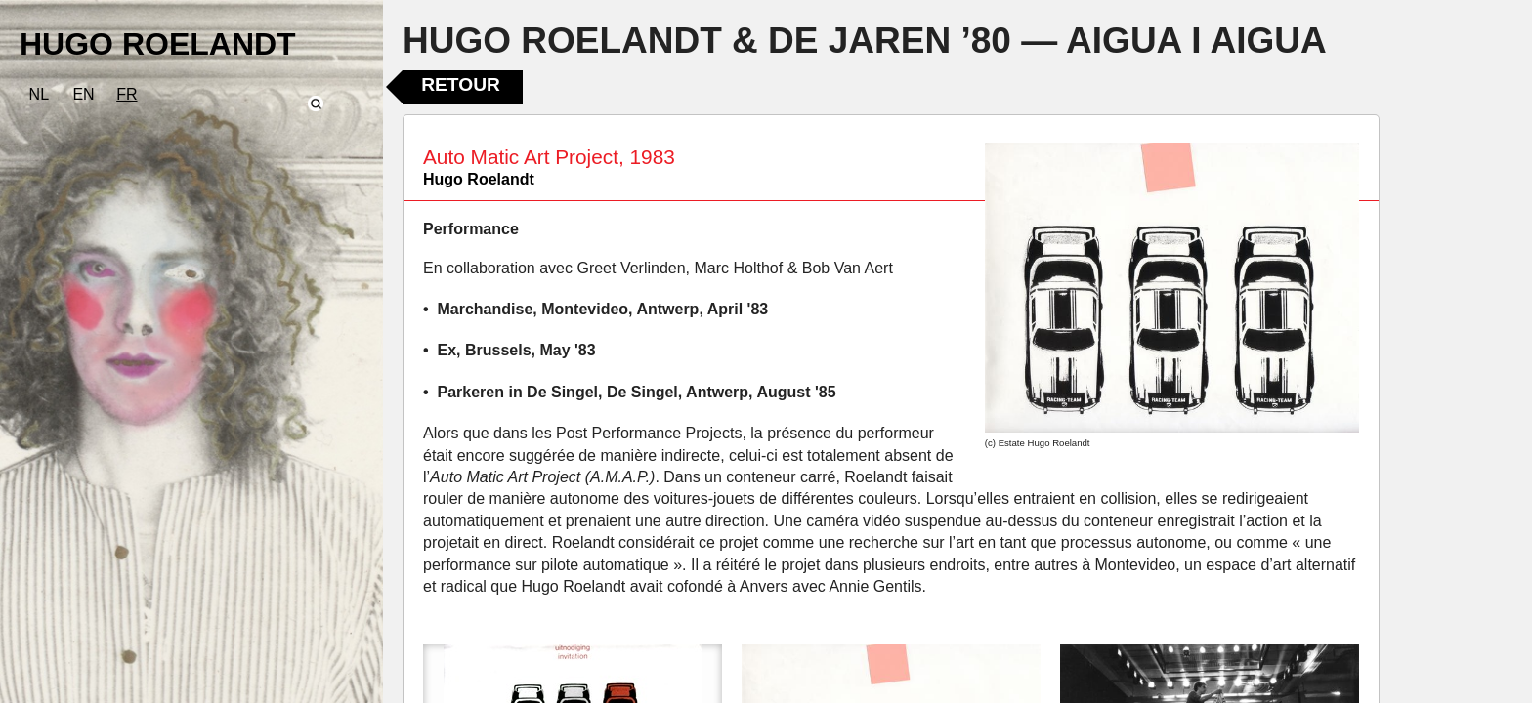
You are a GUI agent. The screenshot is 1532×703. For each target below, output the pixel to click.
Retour (460, 84)
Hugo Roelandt (478, 179)
